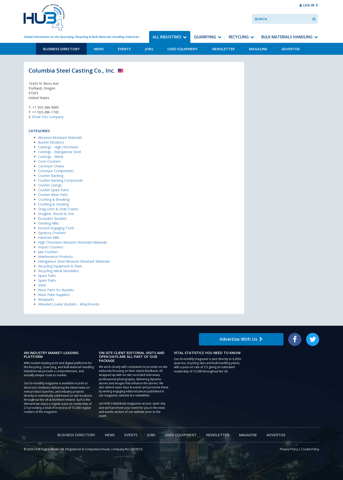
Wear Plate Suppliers (54, 294)
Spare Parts (47, 275)
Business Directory (61, 48)
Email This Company (48, 117)
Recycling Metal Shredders (58, 271)
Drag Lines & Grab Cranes (58, 209)
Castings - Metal (50, 156)
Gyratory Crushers (52, 232)
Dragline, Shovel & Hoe (56, 213)
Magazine (258, 48)
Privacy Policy (289, 449)
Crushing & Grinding (53, 204)
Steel (42, 285)
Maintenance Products (55, 256)
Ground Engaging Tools (56, 228)
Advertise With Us (241, 339)
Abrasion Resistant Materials (60, 137)
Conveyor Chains (51, 166)
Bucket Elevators (51, 142)
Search (260, 19)
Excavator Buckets (52, 218)
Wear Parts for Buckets (56, 290)
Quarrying (205, 37)
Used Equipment (182, 48)
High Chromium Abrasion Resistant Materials (72, 242)
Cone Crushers (49, 161)
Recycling (239, 37)
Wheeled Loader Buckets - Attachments (69, 304)
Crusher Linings (50, 185)
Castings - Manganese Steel (59, 152)
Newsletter (223, 48)
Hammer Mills (49, 237)
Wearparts (46, 299)
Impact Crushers (50, 247)
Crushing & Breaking (54, 199)
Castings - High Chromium (58, 147)
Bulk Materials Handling (287, 37)
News (99, 48)
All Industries (167, 37)
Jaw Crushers (48, 252)
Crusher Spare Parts (53, 190)
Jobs (149, 48)
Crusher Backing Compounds (60, 180)
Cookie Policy (310, 449)
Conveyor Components (56, 171)
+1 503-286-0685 (45, 107)
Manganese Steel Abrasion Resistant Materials (74, 261)
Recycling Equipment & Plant (60, 266)
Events (124, 48)
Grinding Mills (48, 223)
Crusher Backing (50, 175)
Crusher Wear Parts (53, 194)
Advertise (291, 48)
